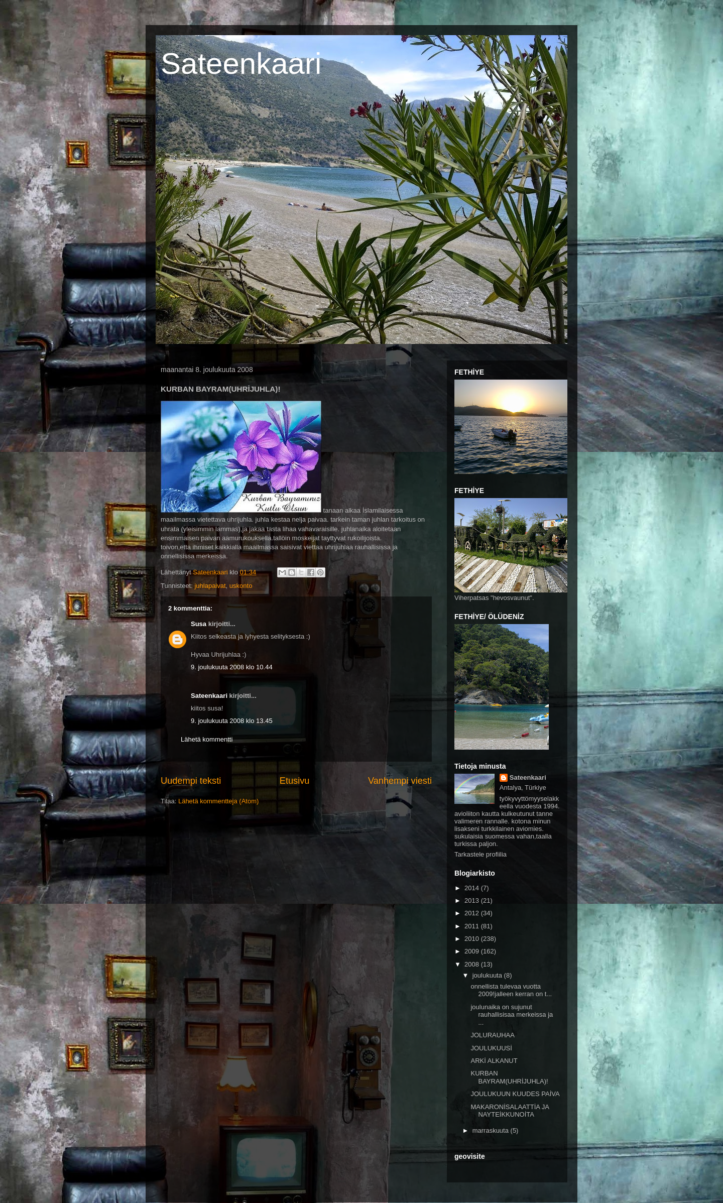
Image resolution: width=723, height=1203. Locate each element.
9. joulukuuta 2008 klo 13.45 (232, 721)
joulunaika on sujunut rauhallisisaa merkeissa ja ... (511, 1014)
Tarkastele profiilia (480, 854)
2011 (472, 926)
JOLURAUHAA (492, 1035)
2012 (472, 913)
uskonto (241, 585)
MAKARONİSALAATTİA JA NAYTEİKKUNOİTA (509, 1111)
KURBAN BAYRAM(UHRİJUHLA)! (509, 1077)
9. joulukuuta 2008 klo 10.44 (232, 667)
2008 (472, 964)
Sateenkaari (241, 63)
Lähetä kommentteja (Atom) (218, 801)
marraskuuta (491, 1130)
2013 (472, 900)
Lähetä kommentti (206, 739)
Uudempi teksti (191, 781)
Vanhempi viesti (400, 781)
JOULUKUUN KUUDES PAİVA (514, 1094)
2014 (472, 888)
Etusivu (295, 781)
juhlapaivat (209, 585)
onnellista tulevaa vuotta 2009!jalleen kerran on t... (511, 990)
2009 (472, 951)
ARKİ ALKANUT (493, 1060)
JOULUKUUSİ (491, 1048)
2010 (472, 938)
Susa (198, 624)
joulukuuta (488, 975)
